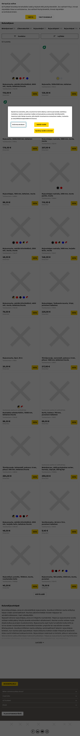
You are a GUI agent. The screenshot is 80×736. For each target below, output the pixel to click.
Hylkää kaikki (41, 125)
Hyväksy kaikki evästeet (44, 131)
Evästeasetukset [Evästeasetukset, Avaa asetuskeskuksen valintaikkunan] (18, 125)
